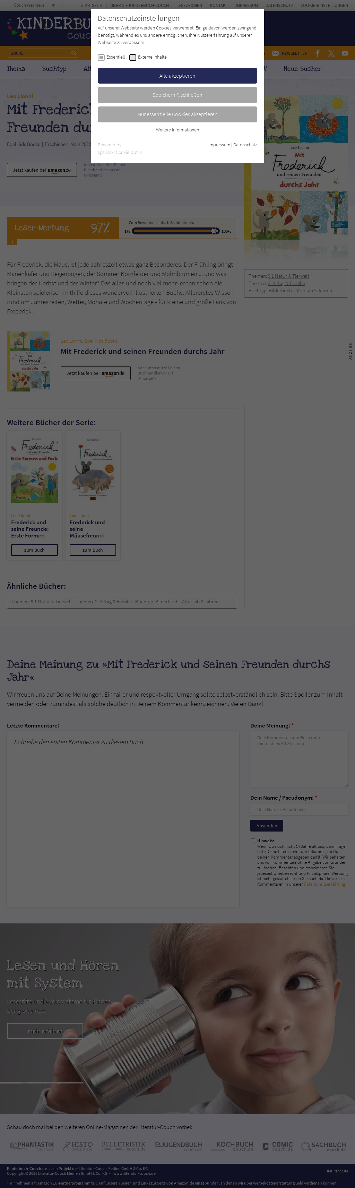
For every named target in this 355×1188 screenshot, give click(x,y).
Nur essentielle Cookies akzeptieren (178, 114)
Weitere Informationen (177, 130)
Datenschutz (245, 144)
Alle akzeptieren (177, 75)
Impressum (219, 144)
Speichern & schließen (177, 94)
